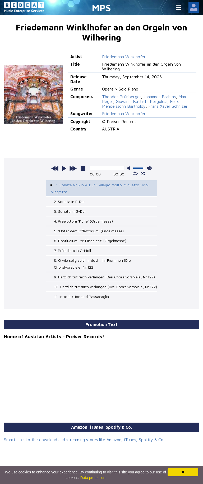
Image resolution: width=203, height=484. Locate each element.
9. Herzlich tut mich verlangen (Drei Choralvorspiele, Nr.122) (104, 277)
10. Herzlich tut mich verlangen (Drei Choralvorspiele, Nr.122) (105, 286)
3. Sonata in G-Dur (70, 211)
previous (55, 168)
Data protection (92, 478)
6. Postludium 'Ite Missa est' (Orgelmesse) (90, 240)
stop (83, 168)
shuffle (143, 173)
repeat (135, 173)
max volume (149, 168)
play (64, 168)
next (73, 168)
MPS (101, 7)
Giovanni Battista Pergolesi (141, 101)
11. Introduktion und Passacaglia (81, 296)
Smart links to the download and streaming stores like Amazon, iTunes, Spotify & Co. (84, 439)
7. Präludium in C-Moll (72, 250)
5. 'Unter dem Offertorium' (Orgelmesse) (89, 231)
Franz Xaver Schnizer (168, 106)
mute (129, 168)
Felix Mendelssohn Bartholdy (140, 103)
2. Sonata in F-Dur (69, 201)
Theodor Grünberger (121, 96)
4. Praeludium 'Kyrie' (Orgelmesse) (83, 221)
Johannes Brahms (160, 96)
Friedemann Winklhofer (124, 56)
